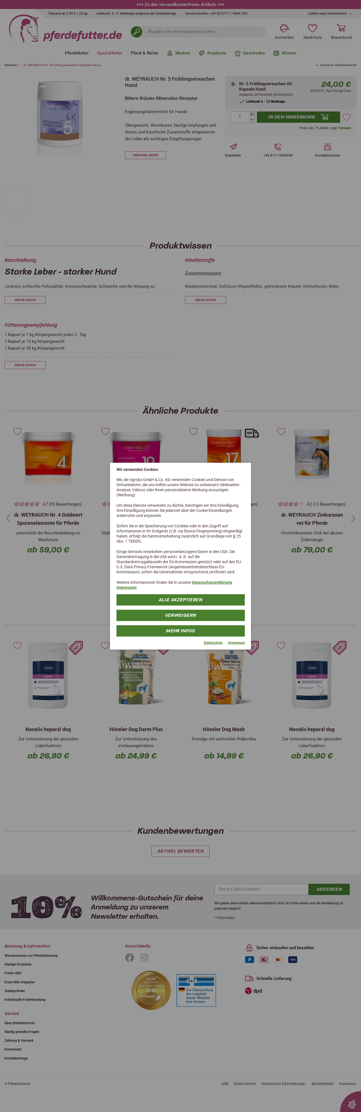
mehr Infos (180, 631)
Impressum (126, 587)
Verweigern (181, 615)
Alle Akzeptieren (180, 600)
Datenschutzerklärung (212, 582)
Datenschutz (213, 643)
